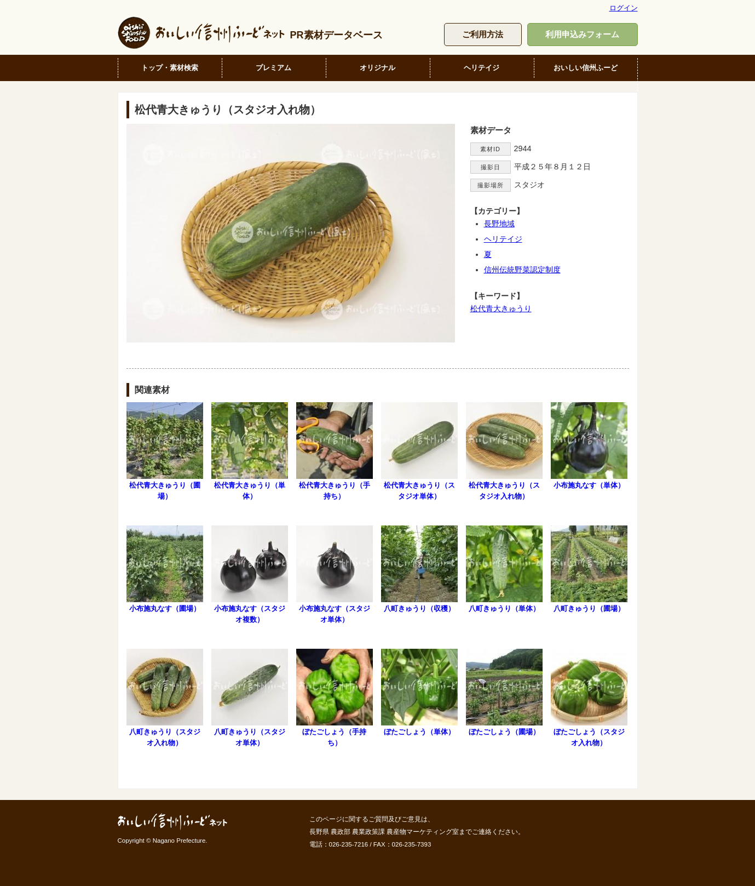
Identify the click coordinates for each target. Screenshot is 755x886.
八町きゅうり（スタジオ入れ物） (164, 697)
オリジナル (377, 68)
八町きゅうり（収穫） (419, 569)
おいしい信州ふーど (586, 68)
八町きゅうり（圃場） (589, 569)
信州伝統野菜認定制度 (522, 269)
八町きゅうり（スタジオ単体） (249, 697)
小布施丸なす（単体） (589, 445)
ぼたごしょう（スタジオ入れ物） (589, 697)
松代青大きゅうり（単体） (249, 451)
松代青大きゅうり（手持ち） (334, 451)
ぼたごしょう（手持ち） (334, 697)
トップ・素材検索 (169, 68)
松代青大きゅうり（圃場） (164, 451)
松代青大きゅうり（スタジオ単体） (419, 451)
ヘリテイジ (481, 68)
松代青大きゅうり (501, 308)
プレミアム (273, 68)
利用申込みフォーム (582, 34)
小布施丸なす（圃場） (164, 569)
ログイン (623, 8)
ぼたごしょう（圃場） (504, 692)
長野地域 (499, 223)
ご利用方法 (482, 34)
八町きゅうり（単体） (504, 569)
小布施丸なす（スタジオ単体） (334, 574)
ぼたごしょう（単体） (419, 692)
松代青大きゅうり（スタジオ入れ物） (504, 451)
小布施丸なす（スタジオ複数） (249, 574)
